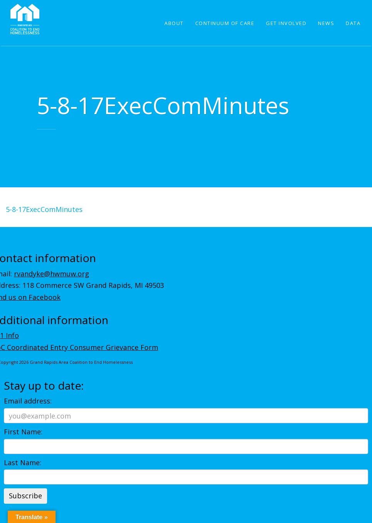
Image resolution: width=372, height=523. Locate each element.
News (326, 23)
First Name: (23, 431)
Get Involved (286, 23)
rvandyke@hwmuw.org (51, 273)
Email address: (28, 400)
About (174, 23)
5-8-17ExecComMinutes (44, 209)
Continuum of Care (225, 23)
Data (353, 23)
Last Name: (22, 462)
